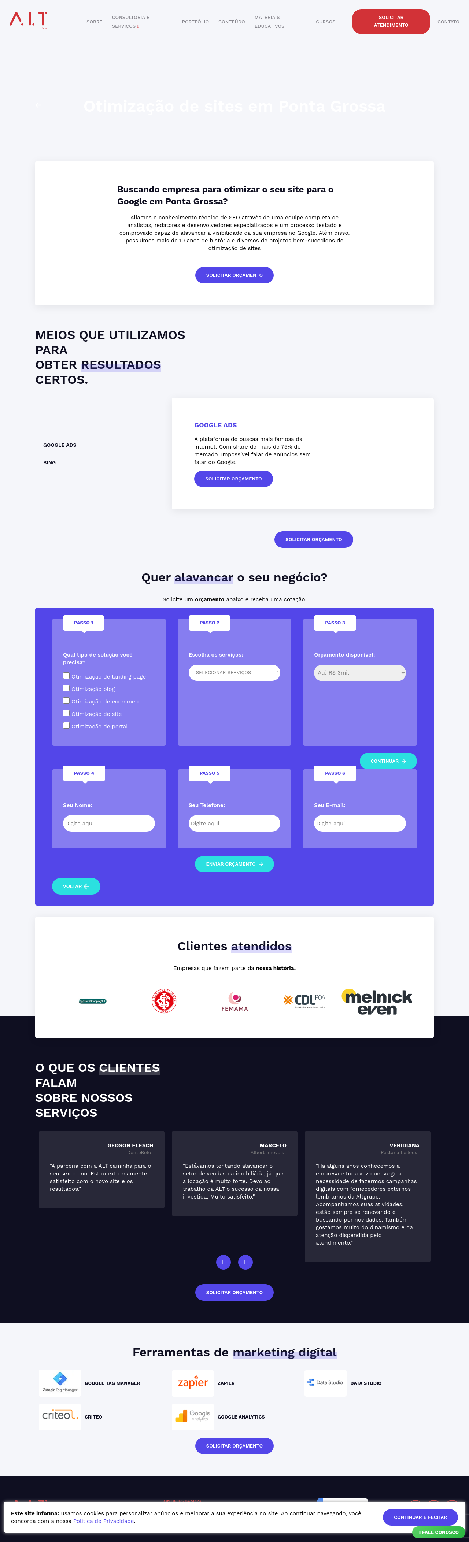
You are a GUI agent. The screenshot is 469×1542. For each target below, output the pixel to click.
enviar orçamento (234, 864)
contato (448, 22)
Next (245, 1262)
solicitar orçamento (234, 275)
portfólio (195, 22)
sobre (94, 22)
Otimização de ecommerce (103, 701)
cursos (325, 22)
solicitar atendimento (391, 21)
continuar (388, 761)
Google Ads (60, 445)
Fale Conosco (439, 1532)
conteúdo (231, 22)
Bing (49, 462)
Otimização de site (92, 713)
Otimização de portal (95, 726)
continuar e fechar (420, 1517)
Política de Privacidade (103, 1521)
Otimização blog (89, 688)
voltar (76, 886)
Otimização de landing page (104, 676)
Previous (223, 1262)
